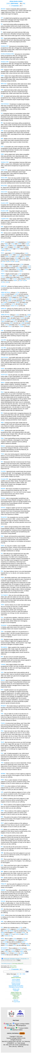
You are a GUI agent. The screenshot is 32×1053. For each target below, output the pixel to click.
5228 (3, 248)
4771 (15, 321)
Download (16, 976)
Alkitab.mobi (16, 989)
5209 (14, 245)
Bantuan (16, 1000)
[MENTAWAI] (14, 3)
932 (15, 247)
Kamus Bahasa (16, 981)
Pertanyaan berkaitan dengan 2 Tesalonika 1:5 (16, 958)
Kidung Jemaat (16, 984)
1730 (16, 242)
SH (18, 974)
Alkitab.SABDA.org (16, 992)
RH (21, 974)
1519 (8, 250)
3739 (10, 248)
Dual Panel (16, 1001)
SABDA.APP (16, 995)
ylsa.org (14, 1046)
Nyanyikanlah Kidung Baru (16, 985)
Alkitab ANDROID (16, 977)
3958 (3, 250)
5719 (16, 305)
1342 (12, 243)
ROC (24, 974)
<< (9, 5)
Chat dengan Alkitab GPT (17, 963)
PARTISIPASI (15, 1033)
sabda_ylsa (8, 1023)
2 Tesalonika (14, 5)
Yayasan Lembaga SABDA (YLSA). (16, 1038)
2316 (27, 243)
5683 (15, 299)
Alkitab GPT (14, 967)
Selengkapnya (21, 1025)
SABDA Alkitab (9, 1028)
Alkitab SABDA (13, 965)
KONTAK (9, 1033)
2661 (27, 245)
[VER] (8, 3)
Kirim (18, 960)
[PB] (24, 3)
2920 (28, 242)
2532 (18, 248)
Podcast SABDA (22, 1028)
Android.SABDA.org (16, 994)
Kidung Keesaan (16, 983)
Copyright (16, 990)
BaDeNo (16, 996)
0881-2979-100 (10, 1044)
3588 (6, 243)
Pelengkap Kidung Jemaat (16, 987)
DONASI (22, 1033)
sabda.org (20, 1046)
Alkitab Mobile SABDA (16, 1)
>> (22, 5)
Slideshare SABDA (16, 1030)
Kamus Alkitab (16, 979)
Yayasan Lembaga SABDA (21, 1023)
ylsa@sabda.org (23, 1044)
